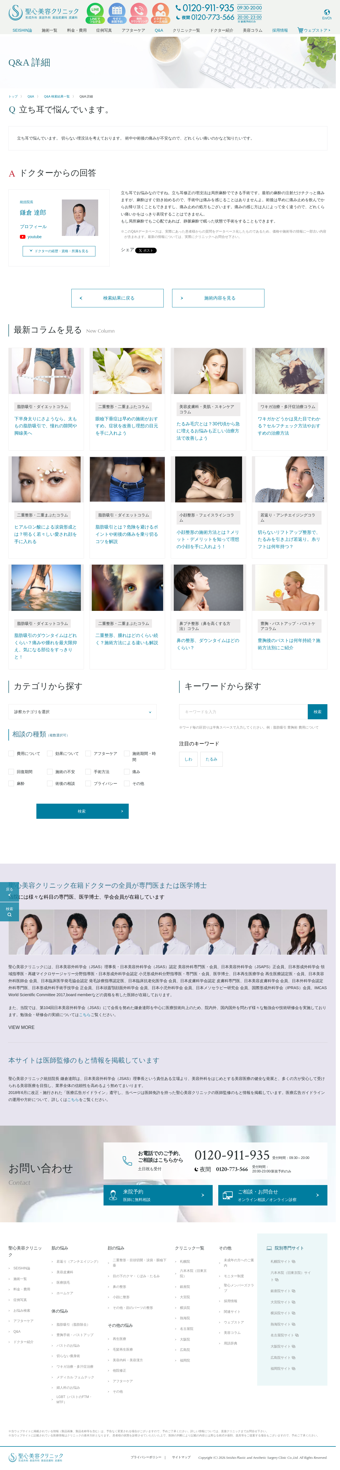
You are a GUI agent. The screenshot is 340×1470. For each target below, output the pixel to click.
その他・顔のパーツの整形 (133, 1316)
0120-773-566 (232, 1169)
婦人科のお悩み (68, 1396)
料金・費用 (77, 30)
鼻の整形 (119, 1295)
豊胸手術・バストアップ (75, 1343)
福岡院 (185, 1369)
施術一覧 (49, 30)
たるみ (211, 759)
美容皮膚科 (65, 1280)
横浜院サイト (281, 1321)
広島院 (185, 1358)
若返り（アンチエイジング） (78, 1270)
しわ (188, 759)
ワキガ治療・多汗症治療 (75, 1375)
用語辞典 (230, 1351)
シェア (127, 249)
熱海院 (185, 1326)
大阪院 (185, 1348)
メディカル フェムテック (75, 1385)
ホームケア (65, 1302)
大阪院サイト (281, 1355)
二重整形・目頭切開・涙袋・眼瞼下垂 (140, 1271)
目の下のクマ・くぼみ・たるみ (136, 1284)
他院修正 (119, 1379)
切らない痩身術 (68, 1364)
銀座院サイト (281, 1299)
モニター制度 (234, 1284)
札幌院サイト (281, 1270)
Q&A (159, 30)
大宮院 (185, 1305)
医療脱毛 (63, 1291)
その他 (118, 1400)
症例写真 (104, 30)
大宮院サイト (281, 1310)
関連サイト (232, 1320)
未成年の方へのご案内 (239, 1271)
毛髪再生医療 (123, 1358)
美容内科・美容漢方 (128, 1368)
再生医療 (119, 1347)
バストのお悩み (68, 1354)
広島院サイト (281, 1366)
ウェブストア (234, 1330)
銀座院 (185, 1295)
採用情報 (280, 30)
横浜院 (185, 1316)
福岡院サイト (281, 1377)
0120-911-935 (232, 1155)
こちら (85, 1014)
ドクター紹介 (221, 30)
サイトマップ (181, 1465)
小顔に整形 (121, 1305)
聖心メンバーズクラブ (239, 1296)
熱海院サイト (281, 1332)
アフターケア (133, 30)
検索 (318, 712)
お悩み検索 (21, 1319)
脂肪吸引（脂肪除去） (73, 1333)
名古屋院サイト (282, 1344)
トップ (13, 96)
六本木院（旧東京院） (193, 1281)
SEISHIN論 (22, 30)
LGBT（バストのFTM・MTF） (74, 1407)
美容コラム (252, 30)
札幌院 (185, 1270)
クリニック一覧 (186, 30)
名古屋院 (186, 1337)
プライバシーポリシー (146, 1465)
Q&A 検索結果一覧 (57, 96)
